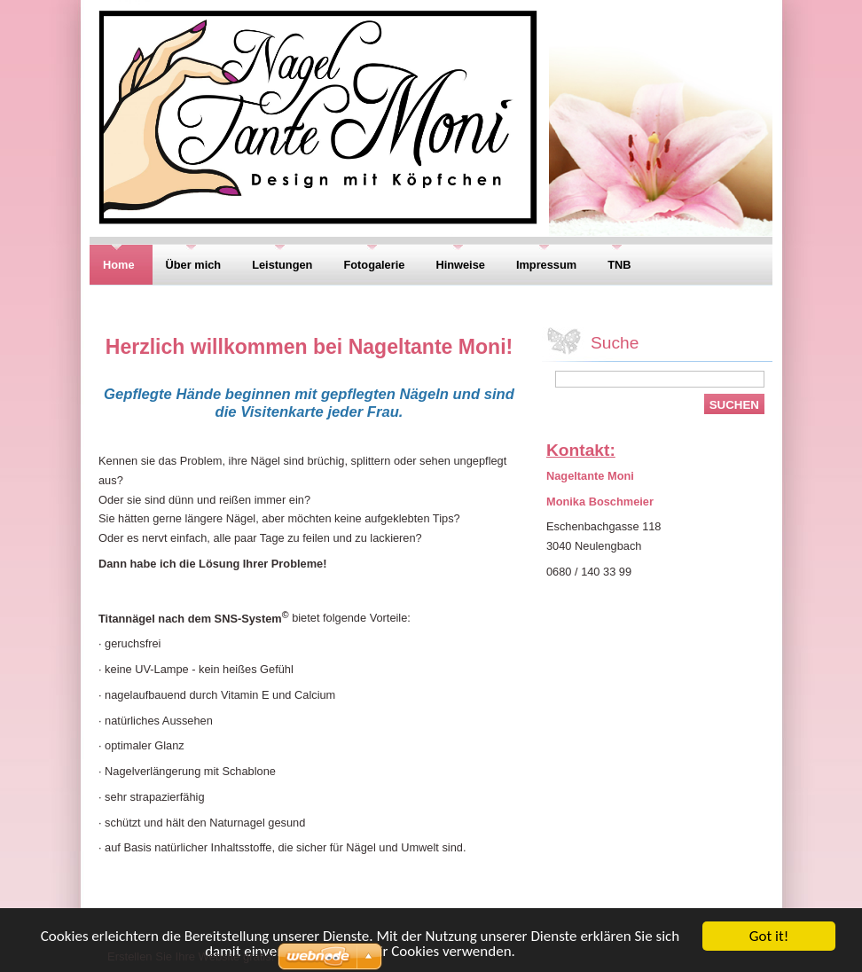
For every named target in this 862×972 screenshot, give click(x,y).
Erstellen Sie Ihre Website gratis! (190, 956)
